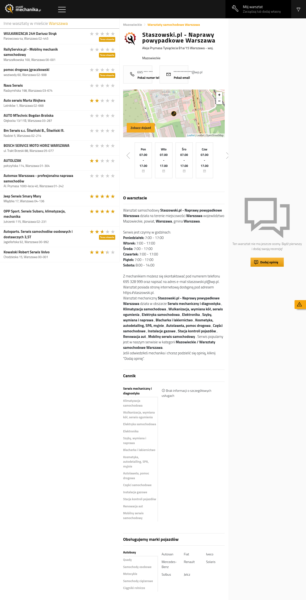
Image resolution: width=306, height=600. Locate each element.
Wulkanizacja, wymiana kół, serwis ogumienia (139, 414)
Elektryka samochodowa (139, 424)
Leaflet (191, 135)
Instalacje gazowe (135, 492)
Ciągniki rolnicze (134, 587)
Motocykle (130, 573)
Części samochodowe (137, 485)
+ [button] (219, 95)
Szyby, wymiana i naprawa (134, 440)
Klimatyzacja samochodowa (132, 403)
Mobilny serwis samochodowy (133, 515)
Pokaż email (182, 77)
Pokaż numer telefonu (152, 77)
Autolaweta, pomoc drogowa (136, 475)
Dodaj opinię (269, 262)
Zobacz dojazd (141, 127)
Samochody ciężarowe (138, 581)
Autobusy (129, 552)
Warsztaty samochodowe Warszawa (174, 24)
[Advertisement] (267, 90)
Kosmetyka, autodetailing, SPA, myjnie (136, 462)
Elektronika (130, 431)
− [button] (219, 101)
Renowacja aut (133, 506)
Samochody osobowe (137, 566)
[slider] (102, 33)
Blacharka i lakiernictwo (139, 449)
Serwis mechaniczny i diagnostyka (137, 391)
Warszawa (58, 23)
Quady (127, 559)
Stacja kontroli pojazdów (139, 499)
